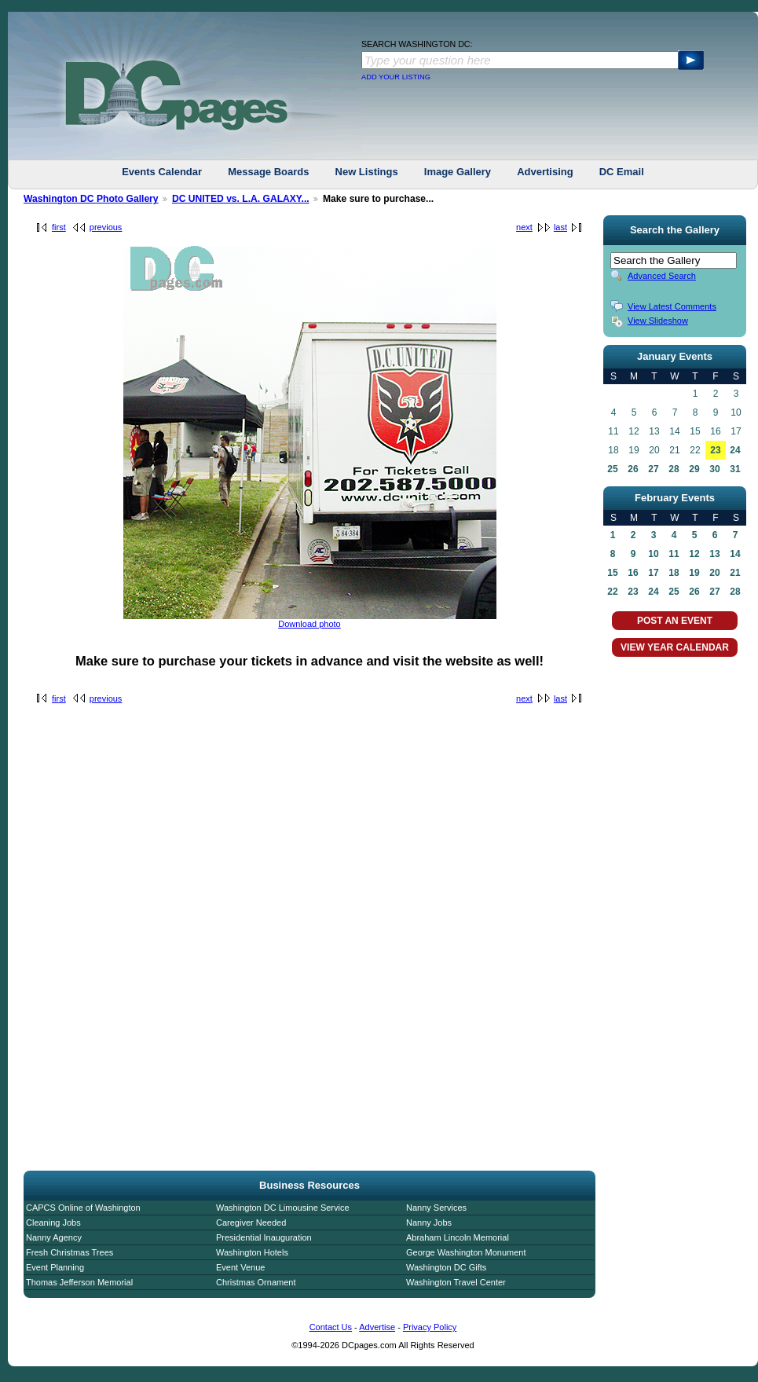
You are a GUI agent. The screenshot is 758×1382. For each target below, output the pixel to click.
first (59, 227)
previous (106, 227)
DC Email (621, 172)
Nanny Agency (54, 1237)
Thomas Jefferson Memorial (79, 1282)
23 (715, 450)
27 (653, 469)
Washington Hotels (252, 1252)
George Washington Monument (465, 1252)
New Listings (366, 172)
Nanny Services (436, 1207)
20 (714, 572)
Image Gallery (457, 172)
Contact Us (330, 1327)
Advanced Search (662, 275)
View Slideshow (658, 320)
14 (735, 553)
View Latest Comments (672, 306)
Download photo (309, 624)
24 (735, 450)
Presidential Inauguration (264, 1237)
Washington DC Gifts (446, 1267)
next (524, 227)
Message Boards (268, 172)
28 (673, 469)
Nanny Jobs (429, 1222)
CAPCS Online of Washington (83, 1207)
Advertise (377, 1327)
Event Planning (55, 1267)
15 (612, 572)
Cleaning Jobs (53, 1222)
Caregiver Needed (251, 1222)
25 (612, 469)
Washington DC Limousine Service (283, 1207)
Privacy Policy (429, 1327)
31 (735, 469)
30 (714, 469)
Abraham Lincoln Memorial (457, 1237)
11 (673, 553)
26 (633, 469)
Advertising (545, 172)
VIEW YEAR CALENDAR (675, 647)
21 (735, 572)
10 (653, 553)
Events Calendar (162, 172)
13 (714, 553)
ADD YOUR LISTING (395, 77)
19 (694, 572)
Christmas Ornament (255, 1282)
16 (633, 572)
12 (694, 553)
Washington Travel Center (456, 1282)
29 (694, 469)
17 (653, 572)
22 (612, 591)
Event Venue (240, 1267)
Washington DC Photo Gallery (91, 198)
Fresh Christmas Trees (69, 1252)
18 (673, 572)
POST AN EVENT (674, 620)
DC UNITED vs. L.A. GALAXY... (240, 198)
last (560, 227)
